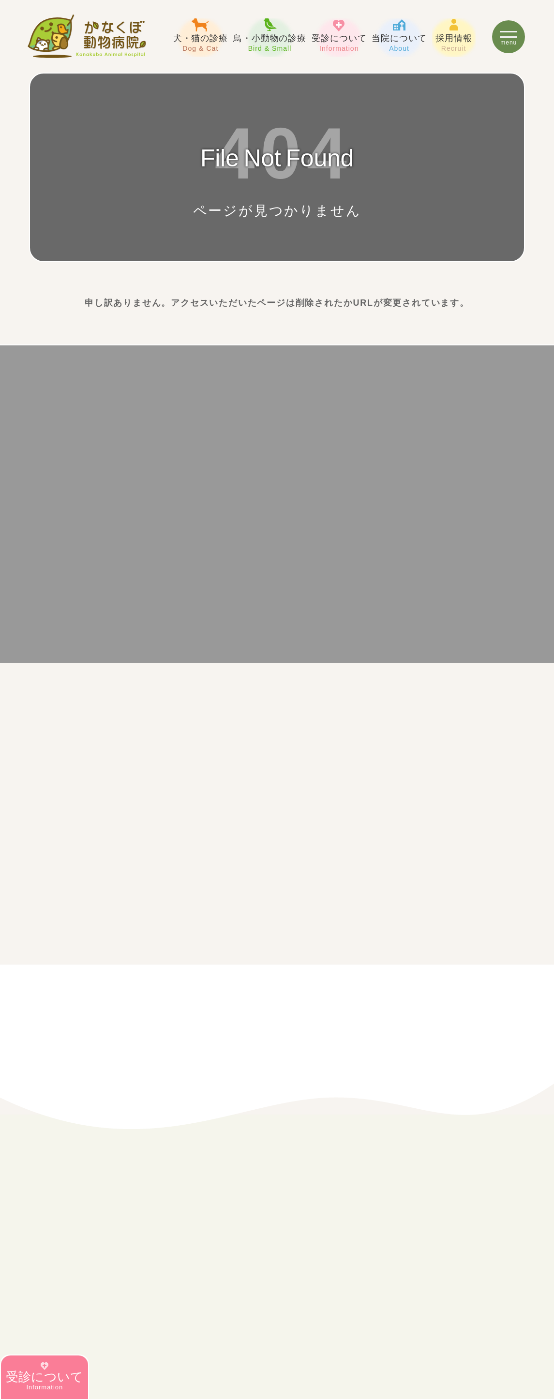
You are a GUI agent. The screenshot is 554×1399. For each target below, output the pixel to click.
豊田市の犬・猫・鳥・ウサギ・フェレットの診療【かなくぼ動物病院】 (87, 36)
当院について (399, 35)
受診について (339, 35)
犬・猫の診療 (200, 35)
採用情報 (454, 35)
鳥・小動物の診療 (269, 35)
